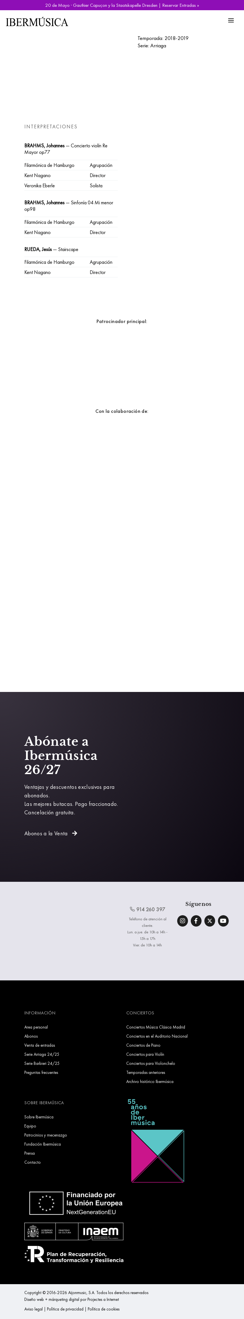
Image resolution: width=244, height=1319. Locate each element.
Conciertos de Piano (143, 1045)
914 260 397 (147, 909)
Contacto (32, 1162)
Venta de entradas (39, 1045)
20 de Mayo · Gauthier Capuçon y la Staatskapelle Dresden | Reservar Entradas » (122, 5)
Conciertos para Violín (145, 1054)
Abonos (31, 1036)
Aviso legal (33, 1309)
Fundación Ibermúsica (42, 1144)
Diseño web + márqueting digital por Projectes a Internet (71, 1299)
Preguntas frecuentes (41, 1072)
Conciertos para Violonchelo (150, 1063)
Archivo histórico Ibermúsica (150, 1081)
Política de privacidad (65, 1309)
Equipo (30, 1126)
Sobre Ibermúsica (38, 1117)
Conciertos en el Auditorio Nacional (157, 1036)
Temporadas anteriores (145, 1072)
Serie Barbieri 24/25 (42, 1063)
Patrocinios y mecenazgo (45, 1135)
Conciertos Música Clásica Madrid (155, 1027)
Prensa (29, 1153)
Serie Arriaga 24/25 (41, 1054)
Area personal (36, 1027)
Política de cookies (103, 1309)
